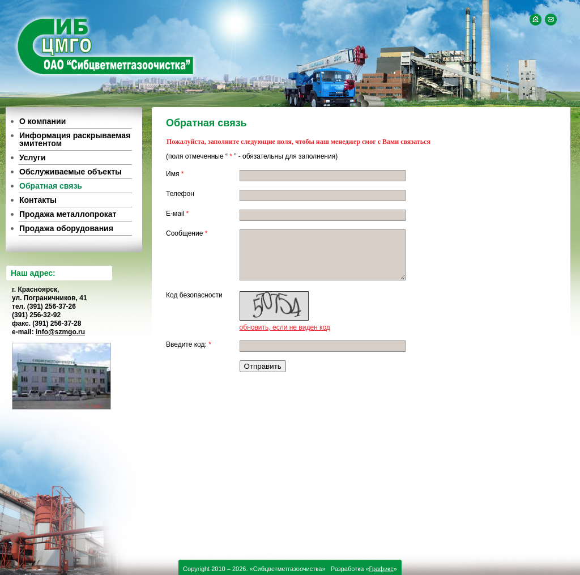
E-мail (177, 214)
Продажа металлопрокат (67, 214)
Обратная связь (50, 185)
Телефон (180, 194)
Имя (175, 174)
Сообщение (186, 233)
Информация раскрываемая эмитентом (74, 139)
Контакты (38, 200)
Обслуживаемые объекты (70, 171)
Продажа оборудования (66, 228)
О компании (42, 121)
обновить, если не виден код (285, 327)
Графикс (381, 568)
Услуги (32, 157)
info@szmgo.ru (60, 332)
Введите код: (188, 344)
